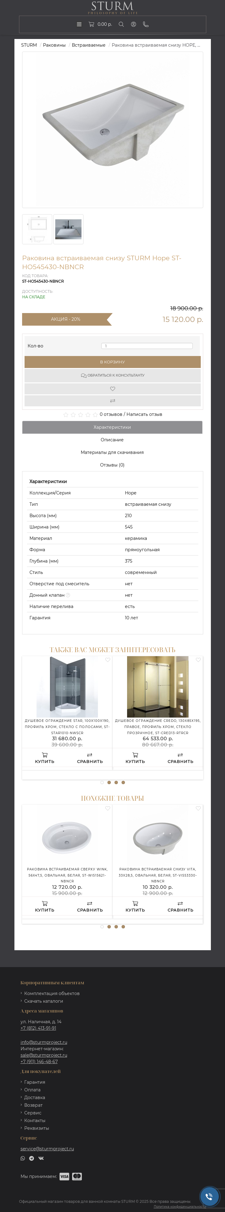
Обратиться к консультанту (112, 375)
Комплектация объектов (52, 993)
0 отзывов (111, 414)
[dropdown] (79, 24)
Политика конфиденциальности (180, 1207)
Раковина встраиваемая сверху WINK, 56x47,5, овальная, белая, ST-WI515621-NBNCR (67, 875)
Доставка (34, 1097)
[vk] (41, 1157)
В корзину (112, 361)
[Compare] (113, 400)
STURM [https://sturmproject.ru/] (29, 45)
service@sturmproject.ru (47, 1149)
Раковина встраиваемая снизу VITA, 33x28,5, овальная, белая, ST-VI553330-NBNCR (158, 875)
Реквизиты (36, 1128)
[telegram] (31, 1157)
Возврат (33, 1105)
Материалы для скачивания (112, 452)
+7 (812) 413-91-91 (38, 1028)
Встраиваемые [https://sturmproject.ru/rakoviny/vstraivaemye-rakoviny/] (89, 45)
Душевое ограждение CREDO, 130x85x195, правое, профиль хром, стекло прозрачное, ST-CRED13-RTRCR (158, 726)
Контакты (34, 1120)
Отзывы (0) (112, 465)
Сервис (32, 1113)
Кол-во (35, 344)
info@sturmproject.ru (44, 1042)
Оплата (32, 1090)
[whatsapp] (23, 1157)
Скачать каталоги (43, 1001)
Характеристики (112, 427)
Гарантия (34, 1082)
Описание (112, 440)
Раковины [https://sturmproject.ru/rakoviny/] (54, 45)
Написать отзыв (144, 414)
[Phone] (146, 24)
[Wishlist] (113, 388)
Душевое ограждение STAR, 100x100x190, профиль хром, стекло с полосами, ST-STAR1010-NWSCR (67, 726)
